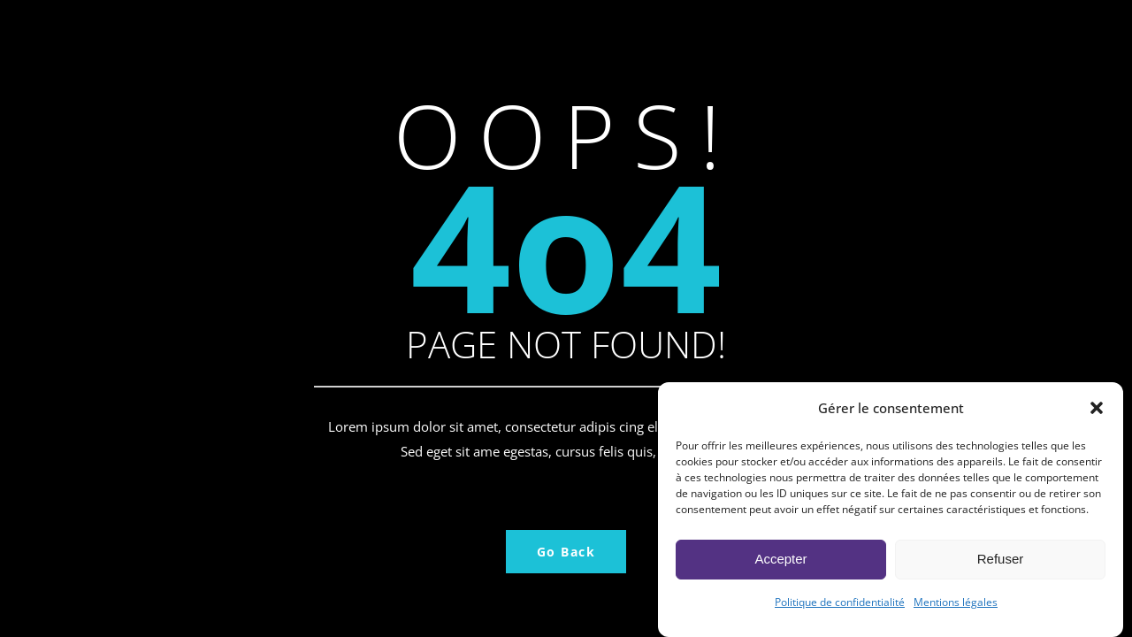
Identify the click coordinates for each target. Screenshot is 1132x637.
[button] (1096, 416)
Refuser (1000, 566)
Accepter (780, 566)
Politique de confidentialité (840, 610)
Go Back (566, 551)
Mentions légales (956, 610)
